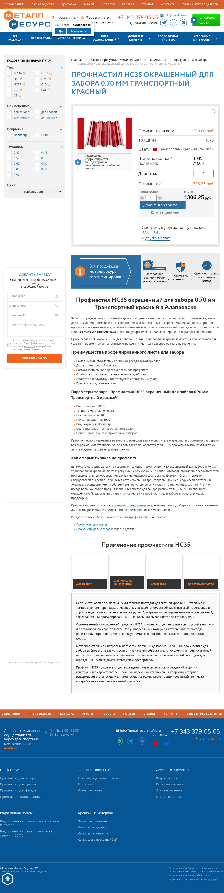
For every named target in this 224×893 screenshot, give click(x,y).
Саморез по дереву (92, 827)
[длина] (203, 173)
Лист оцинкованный (105, 37)
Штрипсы (85, 784)
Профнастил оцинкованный (21, 797)
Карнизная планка (170, 784)
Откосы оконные (168, 797)
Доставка (69, 4)
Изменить (79, 31)
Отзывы (147, 4)
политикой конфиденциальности (33, 343)
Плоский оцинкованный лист (100, 778)
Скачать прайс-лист (101, 22)
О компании (14, 4)
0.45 (157, 232)
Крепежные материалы (201, 37)
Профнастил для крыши (18, 784)
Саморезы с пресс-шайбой (97, 839)
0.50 (146, 232)
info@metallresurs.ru (177, 15)
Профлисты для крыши (92, 524)
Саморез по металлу (93, 833)
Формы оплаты (97, 17)
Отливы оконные (169, 790)
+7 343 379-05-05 (138, 17)
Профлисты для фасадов (93, 529)
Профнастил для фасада (18, 790)
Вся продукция (15, 37)
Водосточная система (168, 37)
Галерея (128, 4)
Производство (43, 4)
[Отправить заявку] (34, 358)
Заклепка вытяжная (92, 821)
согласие (29, 346)
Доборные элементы (136, 37)
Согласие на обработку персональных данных (194, 868)
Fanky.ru (212, 879)
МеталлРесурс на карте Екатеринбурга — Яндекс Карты (34, 662)
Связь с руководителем (201, 4)
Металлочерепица (71, 38)
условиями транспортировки (131, 505)
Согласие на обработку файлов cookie (190, 875)
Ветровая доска (167, 778)
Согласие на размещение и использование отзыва (196, 871)
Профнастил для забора (18, 778)
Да (61, 31)
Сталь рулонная (90, 790)
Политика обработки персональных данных (24, 871)
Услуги (88, 4)
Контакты (168, 4)
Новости (108, 4)
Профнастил (40, 38)
